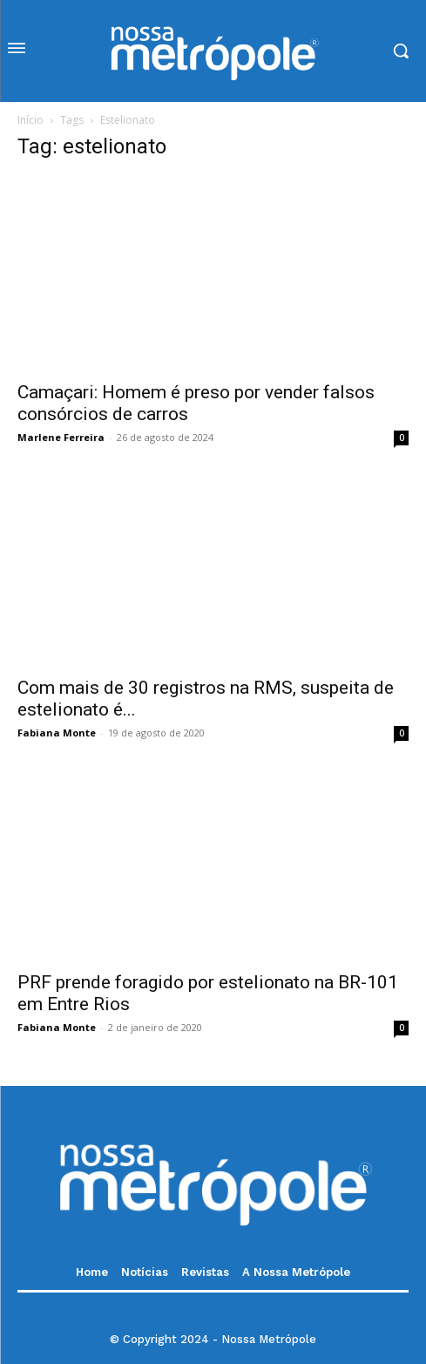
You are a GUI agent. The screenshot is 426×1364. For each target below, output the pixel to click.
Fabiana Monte (56, 732)
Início (30, 119)
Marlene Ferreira (61, 437)
